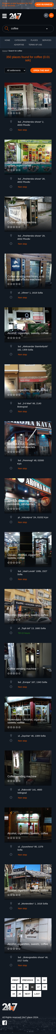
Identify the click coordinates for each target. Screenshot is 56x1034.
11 (38, 980)
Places (34, 40)
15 (26, 987)
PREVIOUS (27, 980)
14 (20, 987)
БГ (46, 15)
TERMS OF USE (35, 45)
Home (4, 51)
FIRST (15, 980)
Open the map (41, 70)
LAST (37, 994)
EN (51, 15)
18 (44, 987)
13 (13, 987)
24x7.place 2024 (30, 1017)
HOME (7, 40)
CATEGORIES (20, 40)
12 (44, 980)
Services (46, 40)
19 (13, 994)
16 (32, 987)
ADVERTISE (19, 45)
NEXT (27, 994)
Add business (44, 4)
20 (20, 994)
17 (38, 987)
